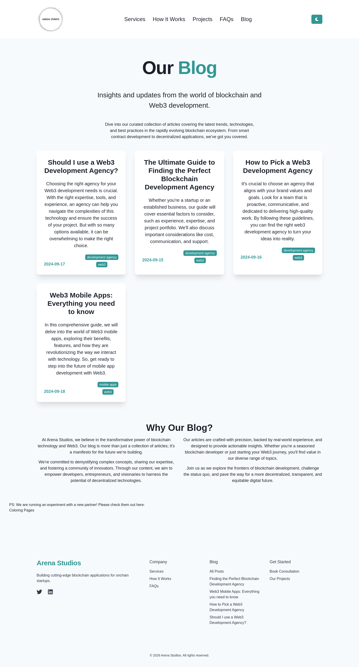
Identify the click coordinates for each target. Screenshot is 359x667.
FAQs (227, 19)
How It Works (169, 19)
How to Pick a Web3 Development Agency (278, 166)
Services (134, 19)
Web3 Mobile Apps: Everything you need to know (81, 303)
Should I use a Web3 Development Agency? (81, 166)
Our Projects (280, 579)
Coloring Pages (21, 510)
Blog (246, 19)
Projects (202, 19)
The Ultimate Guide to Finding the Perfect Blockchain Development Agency (179, 175)
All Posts (216, 571)
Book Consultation (284, 571)
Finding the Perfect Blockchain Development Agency (234, 581)
